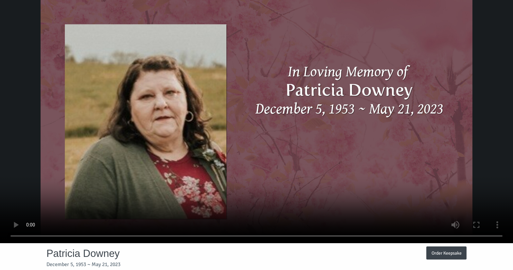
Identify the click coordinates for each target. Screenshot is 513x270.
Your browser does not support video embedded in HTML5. (256, 121)
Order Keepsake (447, 253)
